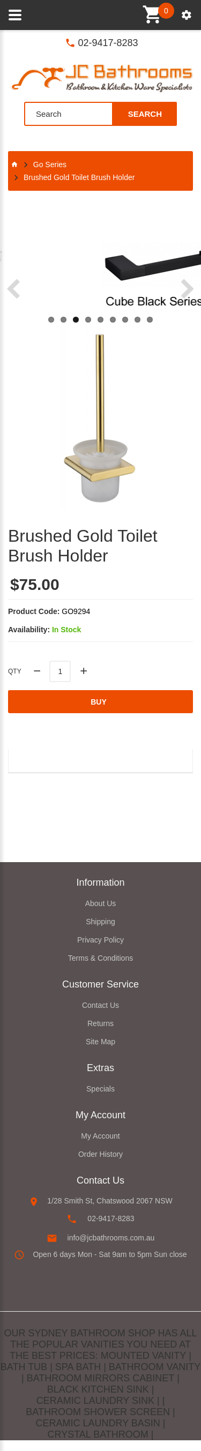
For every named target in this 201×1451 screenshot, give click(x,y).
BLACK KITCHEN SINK (98, 1389)
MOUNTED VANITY (144, 1355)
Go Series (49, 164)
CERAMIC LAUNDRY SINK (95, 1400)
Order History (100, 1154)
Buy (99, 702)
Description (46, 760)
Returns (100, 1023)
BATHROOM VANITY (154, 1367)
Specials (100, 1088)
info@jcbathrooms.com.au (111, 1237)
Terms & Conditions (100, 958)
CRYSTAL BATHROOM (97, 1434)
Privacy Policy (100, 940)
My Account (100, 1136)
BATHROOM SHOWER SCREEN (98, 1412)
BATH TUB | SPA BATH (51, 1367)
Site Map (100, 1041)
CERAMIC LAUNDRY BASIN (97, 1423)
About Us (100, 903)
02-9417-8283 (108, 43)
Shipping (100, 921)
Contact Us (100, 1005)
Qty (14, 671)
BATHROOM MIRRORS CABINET (101, 1378)
